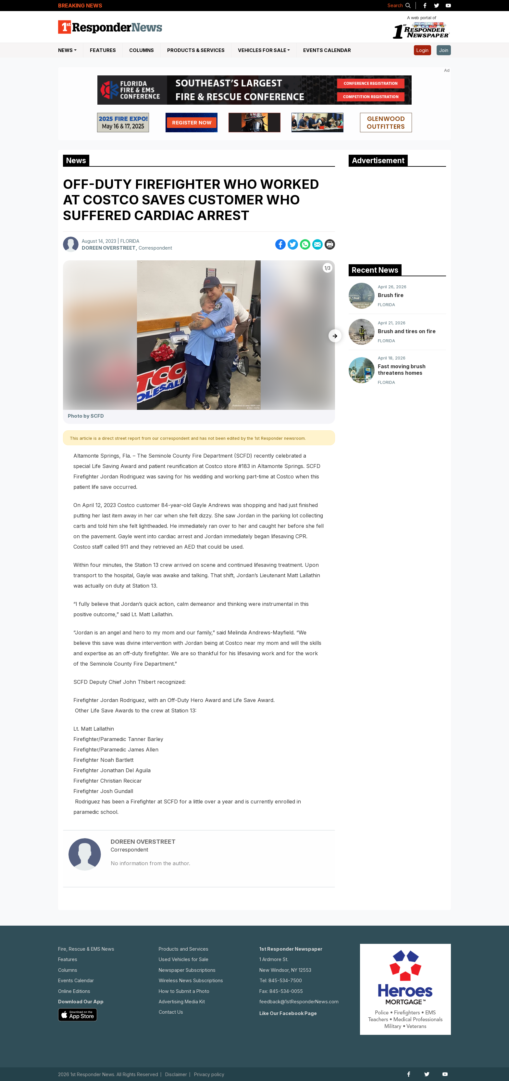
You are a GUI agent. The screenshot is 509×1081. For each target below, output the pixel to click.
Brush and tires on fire (407, 331)
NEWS (65, 50)
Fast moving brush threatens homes (402, 369)
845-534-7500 (285, 980)
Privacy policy (209, 1074)
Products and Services (183, 949)
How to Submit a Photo (184, 991)
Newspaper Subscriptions (187, 970)
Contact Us (171, 1012)
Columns (141, 50)
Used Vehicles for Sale (183, 959)
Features (103, 50)
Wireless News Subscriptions (191, 980)
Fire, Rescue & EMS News (86, 949)
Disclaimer (176, 1074)
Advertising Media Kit (182, 1001)
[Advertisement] (397, 213)
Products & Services (196, 50)
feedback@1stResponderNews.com (299, 1001)
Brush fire (390, 295)
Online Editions (74, 991)
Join (443, 50)
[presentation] (335, 335)
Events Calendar (327, 50)
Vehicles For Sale (262, 50)
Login (422, 50)
